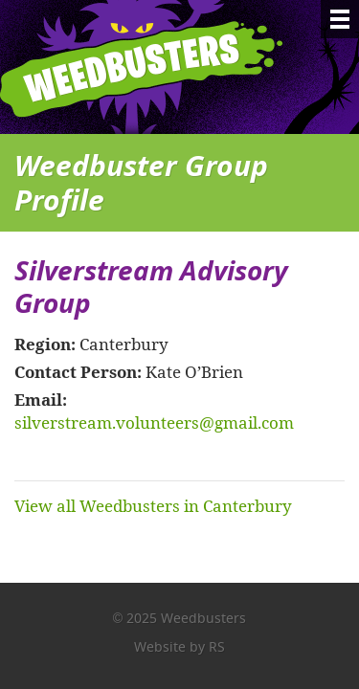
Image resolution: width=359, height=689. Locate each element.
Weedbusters (155, 67)
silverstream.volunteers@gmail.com (154, 422)
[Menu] (340, 19)
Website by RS (179, 646)
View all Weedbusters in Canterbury (153, 505)
